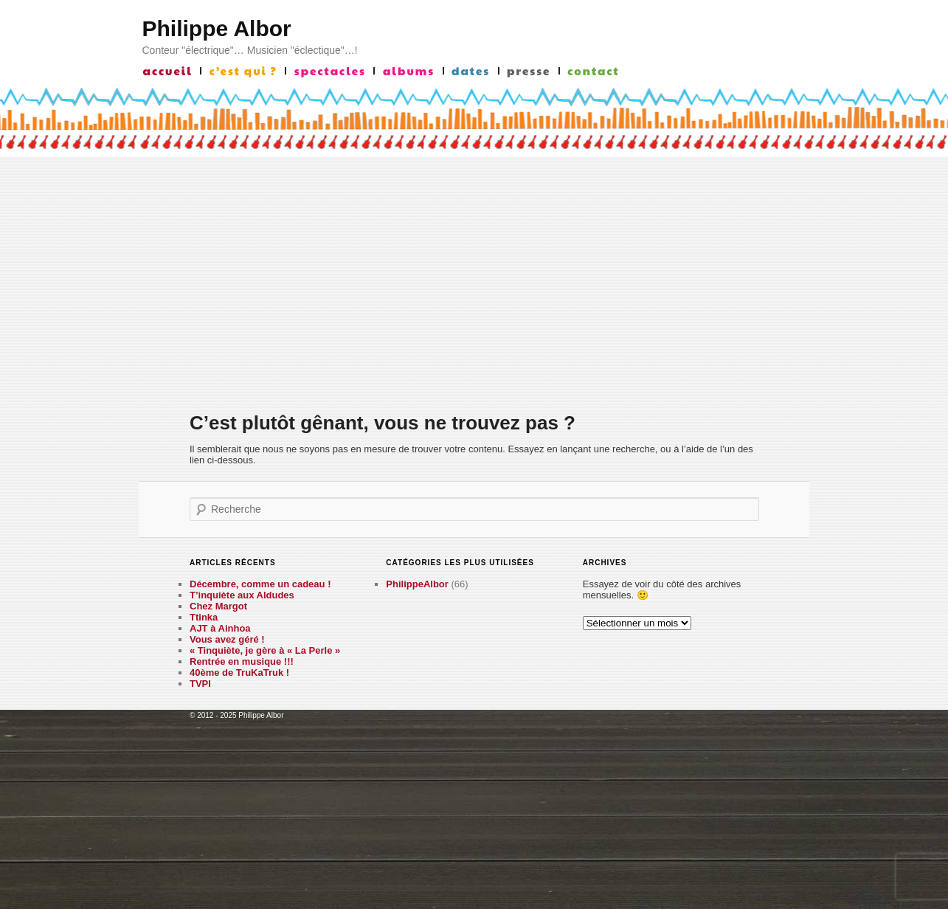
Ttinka (204, 617)
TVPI (200, 683)
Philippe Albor (216, 28)
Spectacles (330, 71)
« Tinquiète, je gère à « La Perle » (265, 650)
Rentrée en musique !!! (242, 661)
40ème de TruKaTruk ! (239, 672)
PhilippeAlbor (417, 584)
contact (593, 71)
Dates (470, 71)
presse (528, 71)
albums (409, 71)
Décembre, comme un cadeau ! (260, 584)
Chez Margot (218, 606)
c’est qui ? (243, 71)
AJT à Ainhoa (220, 628)
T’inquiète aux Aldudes (242, 595)
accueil (168, 71)
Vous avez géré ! (227, 639)
